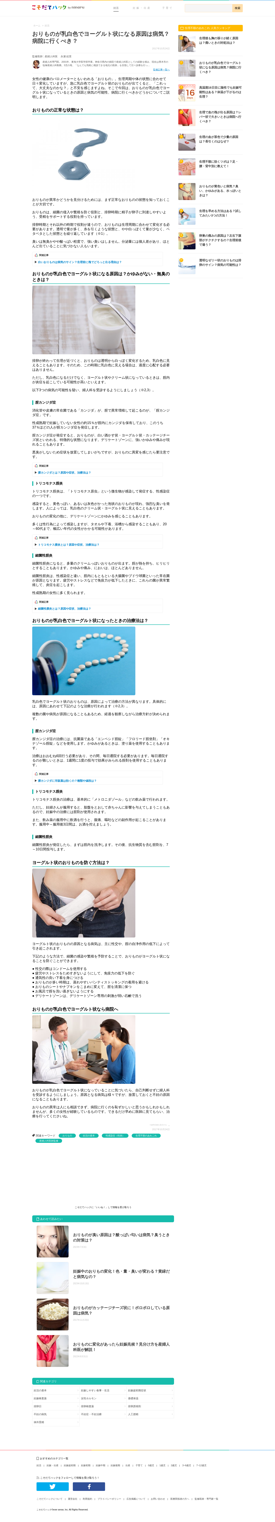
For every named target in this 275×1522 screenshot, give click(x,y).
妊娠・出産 (142, 7)
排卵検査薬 (87, 1406)
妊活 (116, 7)
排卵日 (37, 1406)
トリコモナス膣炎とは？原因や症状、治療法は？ (68, 544)
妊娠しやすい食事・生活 (95, 1390)
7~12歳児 (201, 1465)
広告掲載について (136, 1499)
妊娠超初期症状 (137, 1390)
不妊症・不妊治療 (91, 1414)
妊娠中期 (100, 1465)
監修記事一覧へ (161, 69)
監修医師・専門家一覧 (206, 1499)
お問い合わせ (158, 1499)
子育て (167, 7)
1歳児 (162, 1465)
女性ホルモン (88, 1398)
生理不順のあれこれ (146, 1135)
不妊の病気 (40, 1414)
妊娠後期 (115, 1465)
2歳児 (174, 1465)
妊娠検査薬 (40, 1398)
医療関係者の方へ (179, 1499)
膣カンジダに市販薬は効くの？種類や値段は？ (67, 780)
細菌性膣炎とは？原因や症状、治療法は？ (64, 608)
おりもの (67, 1135)
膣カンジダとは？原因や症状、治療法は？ (64, 472)
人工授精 (133, 1414)
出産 (127, 1465)
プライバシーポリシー (109, 1499)
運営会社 (72, 1499)
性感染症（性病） (115, 1135)
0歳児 (151, 1465)
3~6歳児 (186, 1465)
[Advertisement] (64, 1175)
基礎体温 (133, 1398)
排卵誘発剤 (134, 1406)
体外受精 (39, 1422)
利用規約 (87, 1499)
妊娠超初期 (70, 1465)
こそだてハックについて (50, 1499)
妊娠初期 (85, 1465)
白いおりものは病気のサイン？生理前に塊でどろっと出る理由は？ (80, 262)
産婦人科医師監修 (48, 1140)
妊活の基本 (89, 1135)
